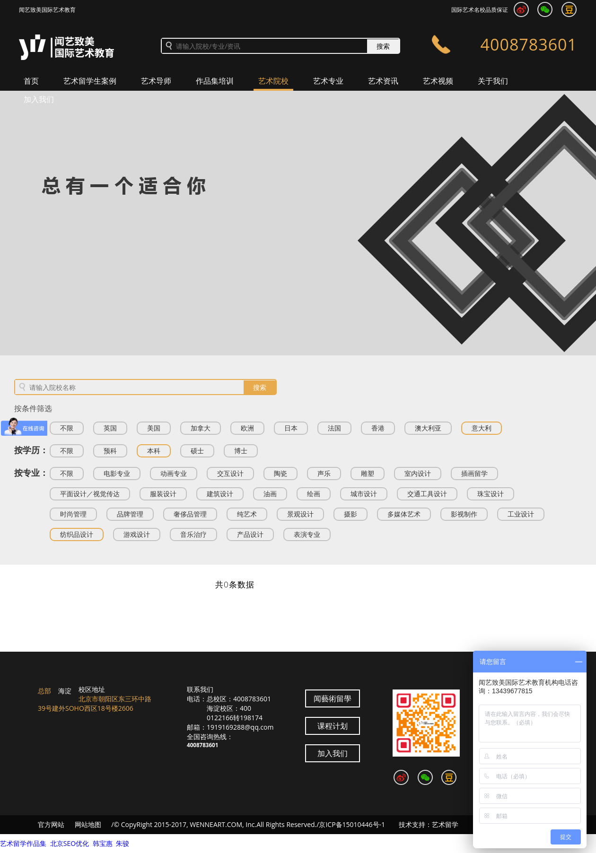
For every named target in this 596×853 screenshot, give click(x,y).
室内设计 (417, 473)
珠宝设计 (490, 493)
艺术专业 (328, 81)
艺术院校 (273, 81)
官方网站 (51, 824)
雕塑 (367, 473)
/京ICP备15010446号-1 (350, 824)
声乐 (324, 473)
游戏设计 (136, 534)
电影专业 (117, 473)
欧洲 (247, 427)
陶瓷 (280, 473)
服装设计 (163, 493)
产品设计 (250, 534)
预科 (110, 450)
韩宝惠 (103, 843)
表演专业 (307, 534)
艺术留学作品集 (23, 843)
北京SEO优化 (69, 843)
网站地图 (88, 824)
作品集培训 (215, 81)
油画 (270, 493)
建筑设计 (220, 493)
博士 (240, 450)
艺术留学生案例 (89, 81)
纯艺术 (247, 513)
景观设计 (300, 513)
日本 (291, 427)
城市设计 (364, 493)
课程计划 (332, 726)
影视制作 (464, 513)
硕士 (197, 450)
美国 (153, 427)
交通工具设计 (427, 493)
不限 (66, 427)
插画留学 (474, 473)
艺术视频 (438, 81)
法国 (334, 427)
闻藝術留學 (332, 698)
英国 (110, 427)
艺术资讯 (383, 81)
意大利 (481, 427)
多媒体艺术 (404, 513)
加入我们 (39, 99)
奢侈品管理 (190, 513)
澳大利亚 (428, 427)
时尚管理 (73, 513)
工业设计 (521, 513)
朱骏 (122, 843)
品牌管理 (130, 513)
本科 (153, 450)
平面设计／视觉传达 (90, 493)
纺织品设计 (76, 534)
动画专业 (173, 473)
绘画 (313, 493)
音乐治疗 (193, 534)
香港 (378, 427)
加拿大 (200, 427)
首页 (31, 81)
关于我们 (493, 81)
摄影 (350, 513)
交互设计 (230, 473)
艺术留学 (445, 824)
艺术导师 (156, 81)
